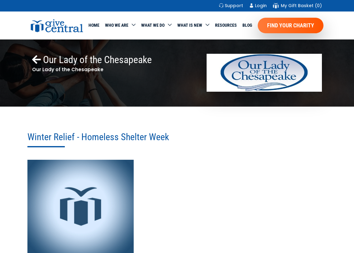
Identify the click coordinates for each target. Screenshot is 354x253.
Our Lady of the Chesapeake (92, 60)
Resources (226, 25)
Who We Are (116, 25)
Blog (247, 25)
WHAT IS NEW (189, 25)
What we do (153, 25)
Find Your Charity (290, 25)
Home (93, 25)
